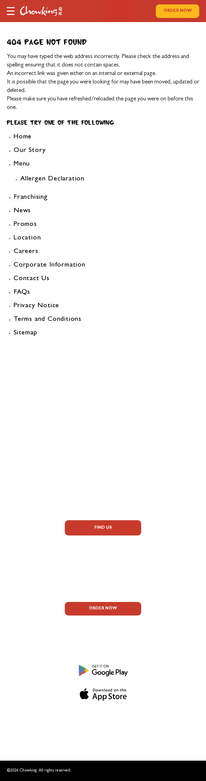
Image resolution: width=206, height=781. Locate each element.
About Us (103, 398)
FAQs (22, 292)
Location (27, 238)
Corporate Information (50, 265)
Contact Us (32, 278)
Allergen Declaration (52, 179)
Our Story (30, 150)
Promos (25, 224)
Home (23, 137)
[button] (11, 10)
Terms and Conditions (47, 319)
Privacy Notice (36, 305)
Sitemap (25, 333)
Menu (22, 164)
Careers (26, 251)
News (22, 211)
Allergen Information (103, 425)
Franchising (31, 197)
